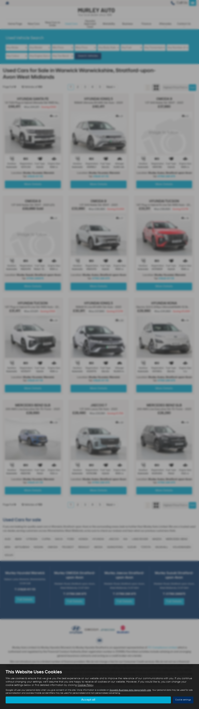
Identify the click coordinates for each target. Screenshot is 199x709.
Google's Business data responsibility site (130, 690)
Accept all (88, 699)
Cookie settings (183, 700)
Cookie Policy (85, 685)
